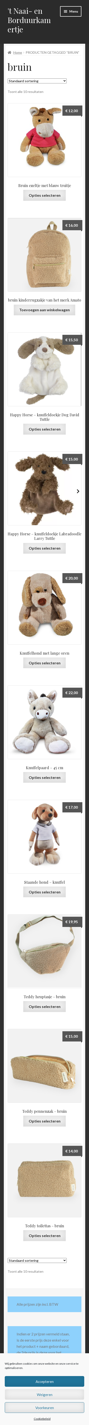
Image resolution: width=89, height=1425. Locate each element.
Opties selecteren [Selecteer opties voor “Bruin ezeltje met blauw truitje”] (45, 195)
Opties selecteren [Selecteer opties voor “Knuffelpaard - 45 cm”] (45, 777)
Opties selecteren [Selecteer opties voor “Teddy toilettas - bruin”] (45, 1235)
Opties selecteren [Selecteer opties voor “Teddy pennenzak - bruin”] (45, 1121)
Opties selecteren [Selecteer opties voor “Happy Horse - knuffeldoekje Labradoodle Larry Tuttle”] (45, 548)
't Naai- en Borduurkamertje (29, 19)
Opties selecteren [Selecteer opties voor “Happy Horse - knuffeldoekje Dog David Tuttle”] (45, 429)
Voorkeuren (44, 1408)
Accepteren (45, 1381)
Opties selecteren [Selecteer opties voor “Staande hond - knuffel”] (45, 892)
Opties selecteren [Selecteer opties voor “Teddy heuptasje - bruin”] (45, 1006)
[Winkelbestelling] (37, 80)
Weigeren (44, 1394)
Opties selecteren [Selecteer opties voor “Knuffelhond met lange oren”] (45, 663)
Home (17, 52)
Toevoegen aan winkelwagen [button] (44, 309)
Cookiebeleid (42, 1418)
